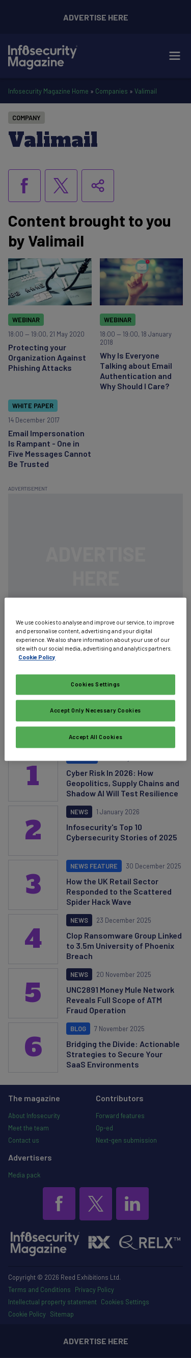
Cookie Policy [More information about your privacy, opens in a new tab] (37, 657)
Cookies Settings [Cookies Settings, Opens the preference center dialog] (95, 684)
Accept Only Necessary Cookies (95, 710)
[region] (95, 679)
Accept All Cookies (95, 736)
